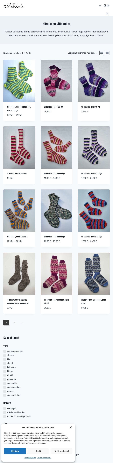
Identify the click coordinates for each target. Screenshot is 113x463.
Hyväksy (15, 451)
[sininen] (4, 355)
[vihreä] (4, 363)
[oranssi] (4, 391)
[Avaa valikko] (99, 5)
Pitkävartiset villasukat (17, 173)
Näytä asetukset (61, 451)
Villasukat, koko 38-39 (53, 107)
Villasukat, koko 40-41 (90, 107)
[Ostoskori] (107, 5)
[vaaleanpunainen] (4, 351)
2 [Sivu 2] (14, 322)
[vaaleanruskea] (4, 387)
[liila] (4, 359)
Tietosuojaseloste (44, 458)
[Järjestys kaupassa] (82, 53)
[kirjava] (4, 371)
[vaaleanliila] (4, 383)
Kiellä (38, 451)
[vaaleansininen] (4, 395)
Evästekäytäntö (30, 458)
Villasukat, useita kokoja (54, 173)
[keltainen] (4, 367)
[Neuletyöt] (4, 408)
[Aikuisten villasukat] (4, 412)
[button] (70, 427)
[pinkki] (4, 375)
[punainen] (4, 379)
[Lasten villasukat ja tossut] (4, 416)
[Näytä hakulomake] (107, 13)
